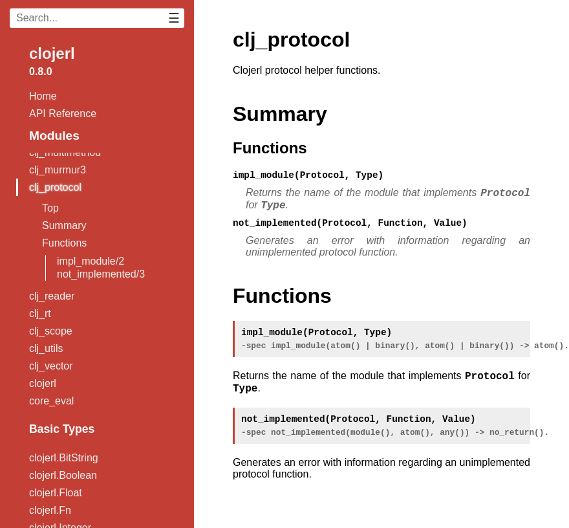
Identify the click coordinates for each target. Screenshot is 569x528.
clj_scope (50, 330)
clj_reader (51, 296)
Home (43, 96)
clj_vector (51, 365)
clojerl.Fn (50, 510)
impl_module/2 (90, 261)
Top (50, 208)
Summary (64, 225)
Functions (64, 242)
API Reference (62, 113)
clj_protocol (55, 187)
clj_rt (40, 313)
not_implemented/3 (101, 274)
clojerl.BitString (63, 457)
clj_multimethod (65, 152)
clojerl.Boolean (63, 475)
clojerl (52, 53)
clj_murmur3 (57, 169)
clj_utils (46, 348)
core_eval (51, 400)
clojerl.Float (55, 492)
